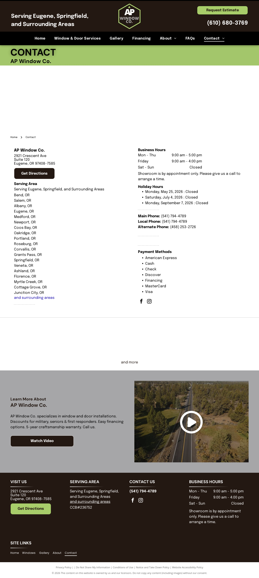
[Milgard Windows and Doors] (159, 338)
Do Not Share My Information (93, 567)
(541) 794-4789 (173, 216)
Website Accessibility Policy (187, 567)
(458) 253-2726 (183, 227)
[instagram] (149, 302)
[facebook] (141, 302)
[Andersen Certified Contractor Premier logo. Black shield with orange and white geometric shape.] (41, 338)
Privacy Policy (63, 567)
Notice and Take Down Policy (152, 567)
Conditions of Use (123, 567)
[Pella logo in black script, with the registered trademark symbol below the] (100, 338)
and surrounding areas (34, 298)
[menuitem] (40, 38)
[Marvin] (218, 338)
